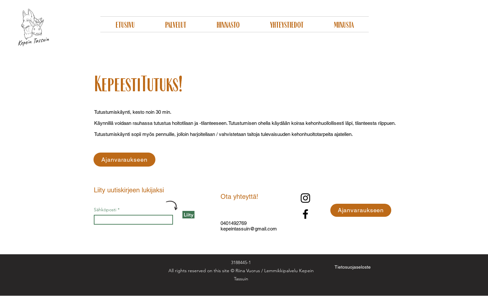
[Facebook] (305, 214)
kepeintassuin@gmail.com (249, 228)
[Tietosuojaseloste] (352, 267)
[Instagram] (305, 198)
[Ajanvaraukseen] (124, 160)
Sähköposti (105, 209)
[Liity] (188, 214)
